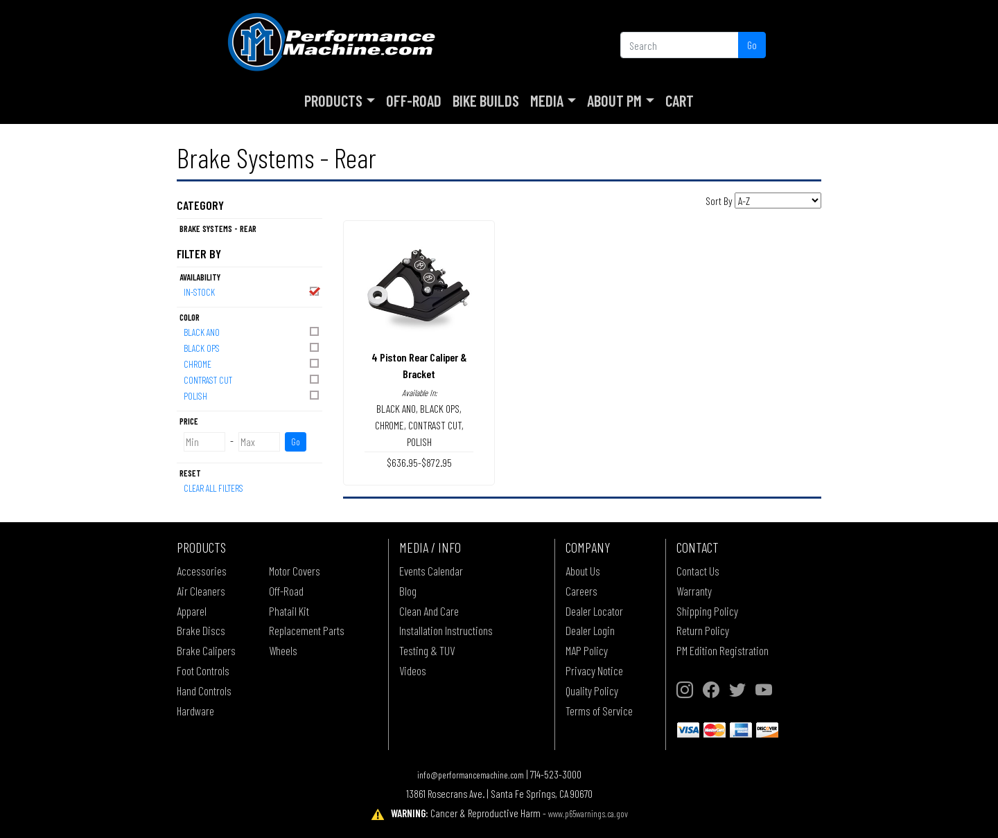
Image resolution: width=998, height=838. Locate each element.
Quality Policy (592, 690)
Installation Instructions (446, 630)
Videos (412, 670)
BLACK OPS (252, 347)
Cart (679, 100)
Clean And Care (429, 611)
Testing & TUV (427, 650)
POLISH (252, 395)
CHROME (252, 363)
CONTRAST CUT (252, 379)
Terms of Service (599, 710)
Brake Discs (201, 630)
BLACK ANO (252, 331)
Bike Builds (486, 100)
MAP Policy (587, 650)
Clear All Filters (213, 488)
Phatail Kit (289, 611)
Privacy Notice (594, 670)
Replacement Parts (306, 630)
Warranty (694, 591)
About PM (614, 100)
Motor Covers (294, 571)
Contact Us (697, 571)
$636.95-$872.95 (419, 462)
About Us (583, 571)
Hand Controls (204, 690)
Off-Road (413, 100)
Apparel (192, 611)
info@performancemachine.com (470, 775)
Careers (581, 591)
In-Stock (252, 291)
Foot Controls (203, 670)
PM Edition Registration (722, 650)
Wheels (283, 650)
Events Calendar (431, 571)
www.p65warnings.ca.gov (588, 813)
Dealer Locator (594, 611)
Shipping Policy (707, 611)
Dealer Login (590, 630)
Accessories (202, 571)
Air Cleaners (201, 591)
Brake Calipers (206, 650)
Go (752, 44)
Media (546, 100)
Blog (408, 591)
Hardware (195, 710)
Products (333, 100)
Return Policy (702, 630)
